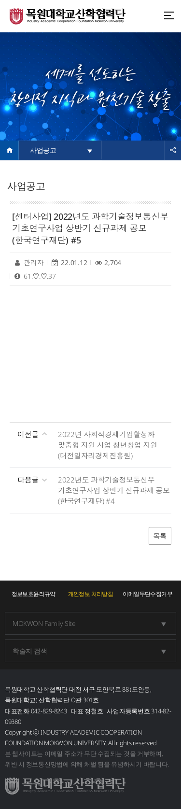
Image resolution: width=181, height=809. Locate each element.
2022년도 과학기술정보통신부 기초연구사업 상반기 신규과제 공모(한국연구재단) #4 (114, 490)
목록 (160, 535)
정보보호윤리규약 (34, 594)
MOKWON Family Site (44, 623)
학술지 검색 (30, 650)
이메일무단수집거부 (147, 594)
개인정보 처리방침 (90, 594)
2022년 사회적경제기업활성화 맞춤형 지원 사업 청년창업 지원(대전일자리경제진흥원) (107, 444)
